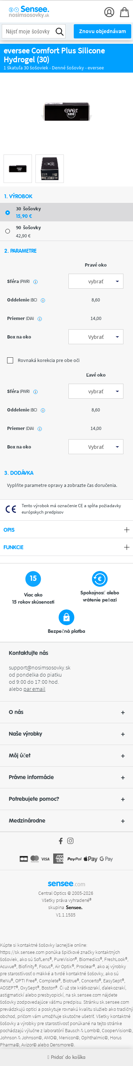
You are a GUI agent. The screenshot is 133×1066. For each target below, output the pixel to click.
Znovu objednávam (102, 31)
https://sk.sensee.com (22, 952)
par (34, 688)
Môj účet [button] (66, 755)
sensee (66, 883)
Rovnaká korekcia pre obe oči (43, 360)
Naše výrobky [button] (66, 734)
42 (23, 235)
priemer (24, 318)
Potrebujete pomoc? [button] (66, 799)
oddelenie (26, 299)
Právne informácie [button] (66, 777)
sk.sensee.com (86, 995)
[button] (66, 712)
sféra (22, 281)
